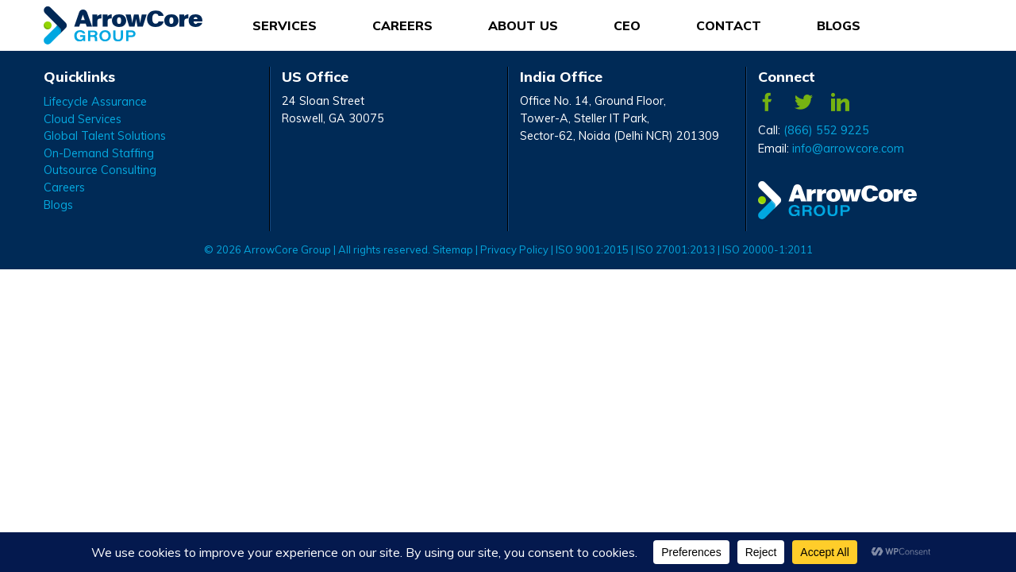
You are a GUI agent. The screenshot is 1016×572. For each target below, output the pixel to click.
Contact (728, 25)
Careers (64, 187)
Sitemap (453, 249)
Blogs (838, 25)
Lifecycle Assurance (95, 102)
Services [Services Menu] (284, 25)
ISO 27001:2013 (675, 249)
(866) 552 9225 (826, 130)
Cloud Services (82, 119)
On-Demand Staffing (99, 153)
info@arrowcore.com (848, 148)
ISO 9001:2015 (593, 249)
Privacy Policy (514, 249)
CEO (627, 25)
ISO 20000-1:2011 (767, 249)
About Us (523, 25)
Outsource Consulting (100, 170)
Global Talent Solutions (105, 136)
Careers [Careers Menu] (402, 25)
